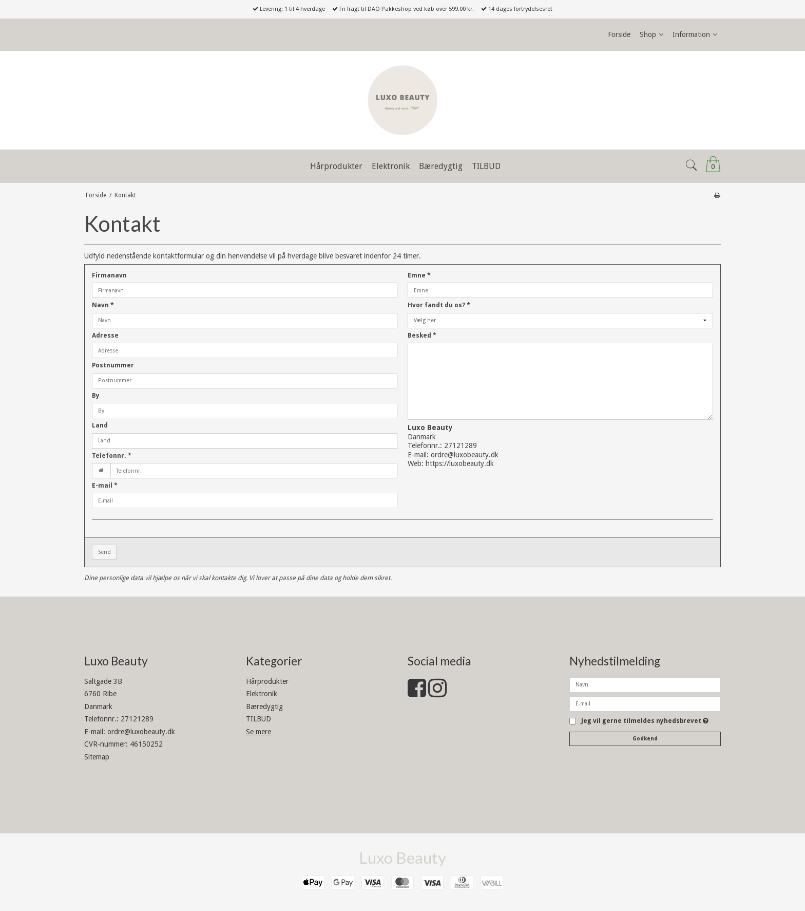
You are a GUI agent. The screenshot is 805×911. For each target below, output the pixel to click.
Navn (103, 305)
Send (104, 552)
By (96, 395)
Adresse (105, 335)
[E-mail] (645, 703)
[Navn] (645, 684)
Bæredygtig (264, 706)
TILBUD (258, 719)
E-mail (105, 485)
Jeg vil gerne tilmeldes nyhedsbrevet (644, 721)
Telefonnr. (111, 455)
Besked (422, 335)
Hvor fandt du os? (439, 305)
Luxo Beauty (402, 857)
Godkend (645, 738)
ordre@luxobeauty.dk (465, 455)
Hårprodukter (267, 681)
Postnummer (113, 365)
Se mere (258, 732)
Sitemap (96, 757)
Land (100, 425)
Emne (419, 275)
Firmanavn (109, 275)
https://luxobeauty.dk (460, 463)
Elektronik (261, 694)
